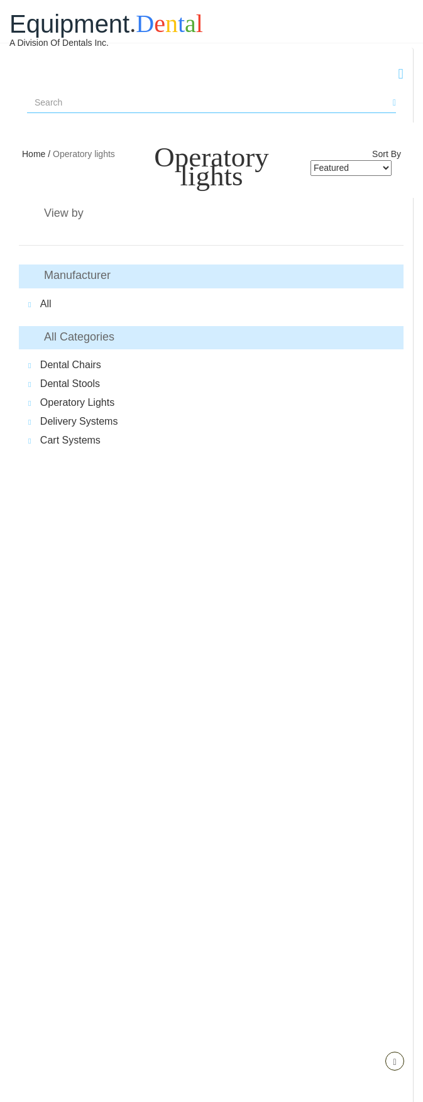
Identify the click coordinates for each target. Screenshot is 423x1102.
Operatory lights (84, 154)
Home (35, 154)
